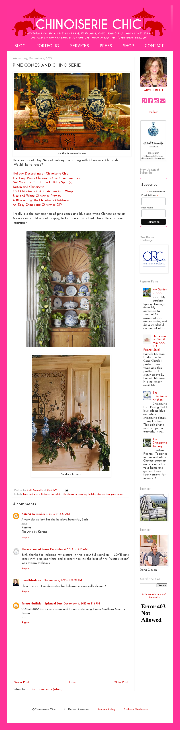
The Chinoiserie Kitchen (160, 396)
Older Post (121, 682)
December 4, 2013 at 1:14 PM (82, 603)
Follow (153, 112)
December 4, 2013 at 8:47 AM (51, 514)
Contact (154, 46)
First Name (147, 207)
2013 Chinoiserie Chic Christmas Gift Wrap (43, 191)
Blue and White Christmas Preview (37, 196)
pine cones (117, 494)
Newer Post (21, 682)
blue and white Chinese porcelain (42, 494)
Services (79, 46)
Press (106, 46)
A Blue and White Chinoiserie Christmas (41, 200)
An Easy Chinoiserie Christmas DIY (37, 204)
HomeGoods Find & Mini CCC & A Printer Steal (154, 343)
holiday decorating (99, 494)
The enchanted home (35, 549)
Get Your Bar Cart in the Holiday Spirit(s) (42, 182)
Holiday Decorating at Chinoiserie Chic (40, 173)
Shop (128, 46)
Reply (25, 537)
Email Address (149, 195)
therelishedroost (32, 580)
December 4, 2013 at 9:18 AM (69, 549)
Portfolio (47, 46)
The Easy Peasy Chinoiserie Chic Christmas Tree (46, 178)
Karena (26, 514)
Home (71, 682)
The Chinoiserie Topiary (160, 443)
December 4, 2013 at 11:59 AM (63, 580)
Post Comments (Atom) (47, 689)
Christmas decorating (75, 494)
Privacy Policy (106, 709)
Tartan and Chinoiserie (28, 187)
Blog (20, 46)
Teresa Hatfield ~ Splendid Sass (41, 603)
